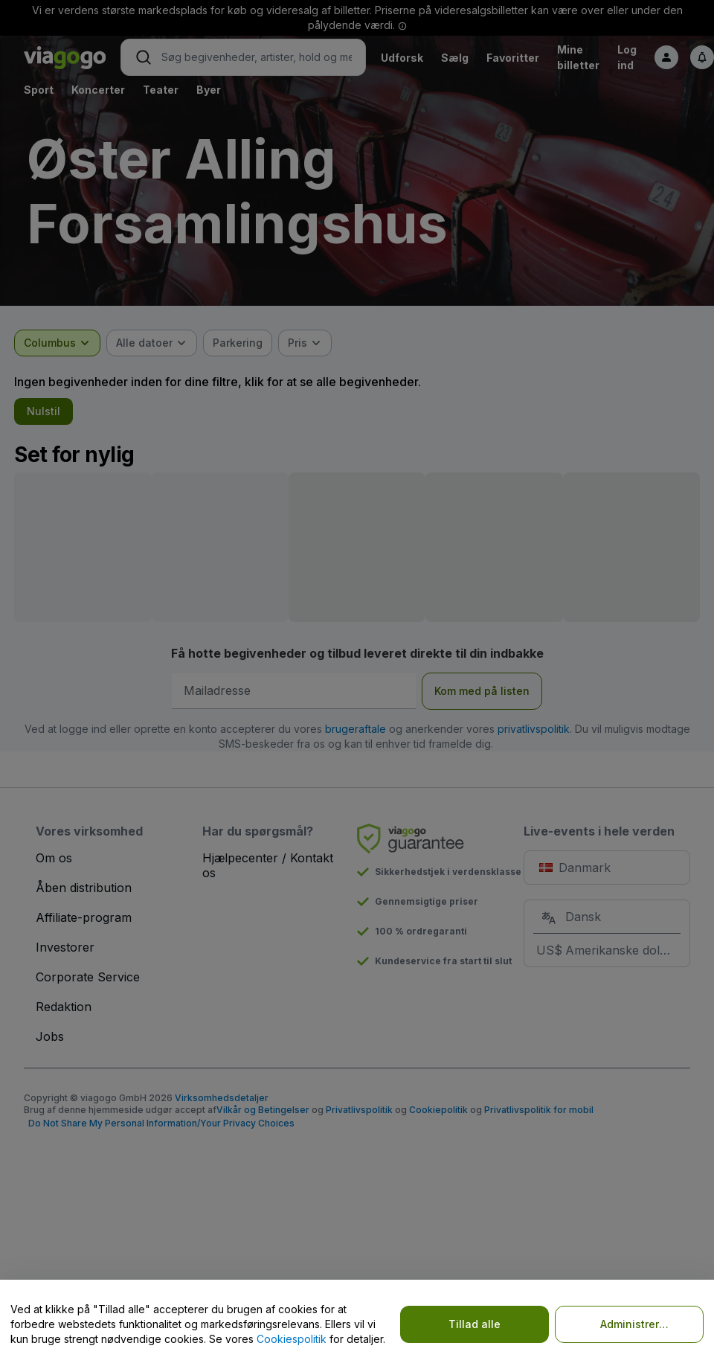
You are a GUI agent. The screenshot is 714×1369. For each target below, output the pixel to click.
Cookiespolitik (292, 1339)
